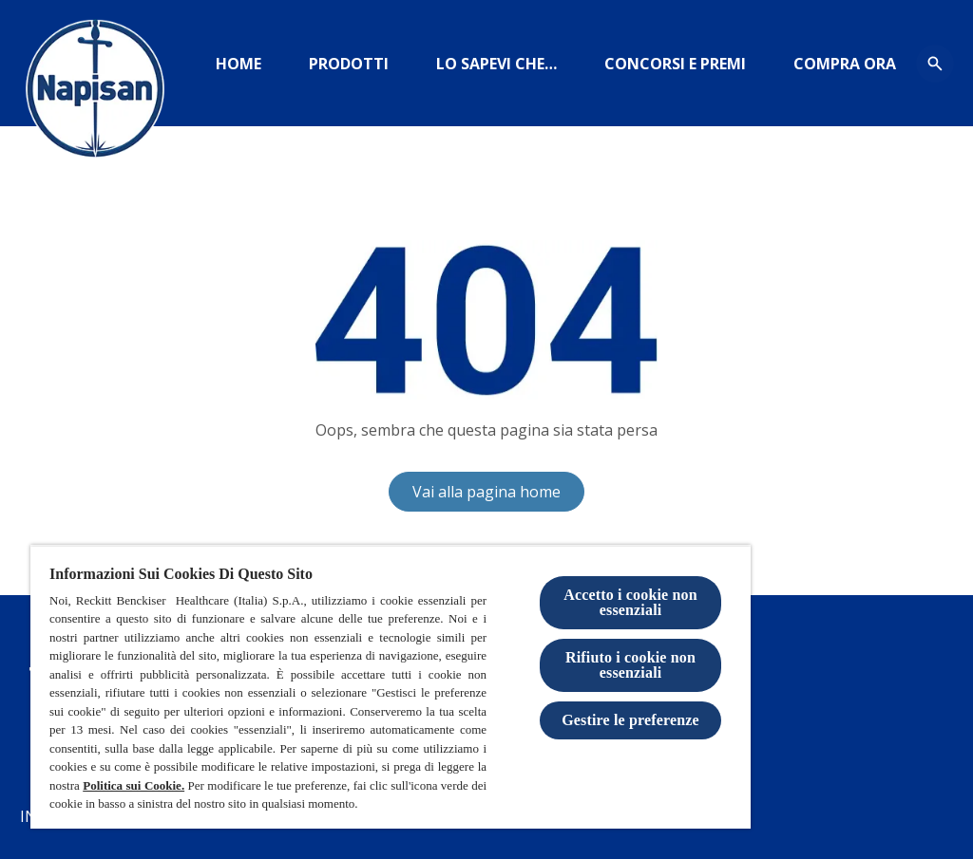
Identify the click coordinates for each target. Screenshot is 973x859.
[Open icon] (935, 64)
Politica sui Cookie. (133, 785)
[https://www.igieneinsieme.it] (496, 63)
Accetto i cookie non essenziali (630, 602)
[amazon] (844, 63)
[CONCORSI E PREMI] (675, 63)
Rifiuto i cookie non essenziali (630, 665)
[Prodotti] (349, 63)
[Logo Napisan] (95, 95)
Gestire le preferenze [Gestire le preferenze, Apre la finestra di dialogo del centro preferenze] (630, 720)
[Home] (238, 63)
